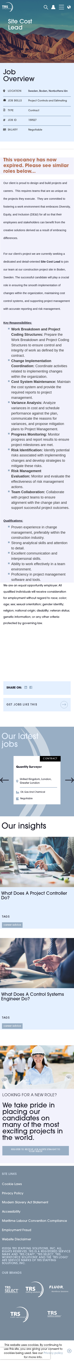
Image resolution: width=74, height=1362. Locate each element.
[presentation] (25, 1353)
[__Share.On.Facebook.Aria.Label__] (30, 688)
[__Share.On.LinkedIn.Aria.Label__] (25, 688)
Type (11, 110)
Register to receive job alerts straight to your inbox (35, 1151)
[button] (69, 1351)
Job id (12, 120)
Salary (13, 130)
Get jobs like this (21, 704)
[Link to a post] (37, 862)
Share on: (14, 687)
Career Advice (12, 925)
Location (14, 91)
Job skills (15, 100)
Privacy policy (53, 1353)
